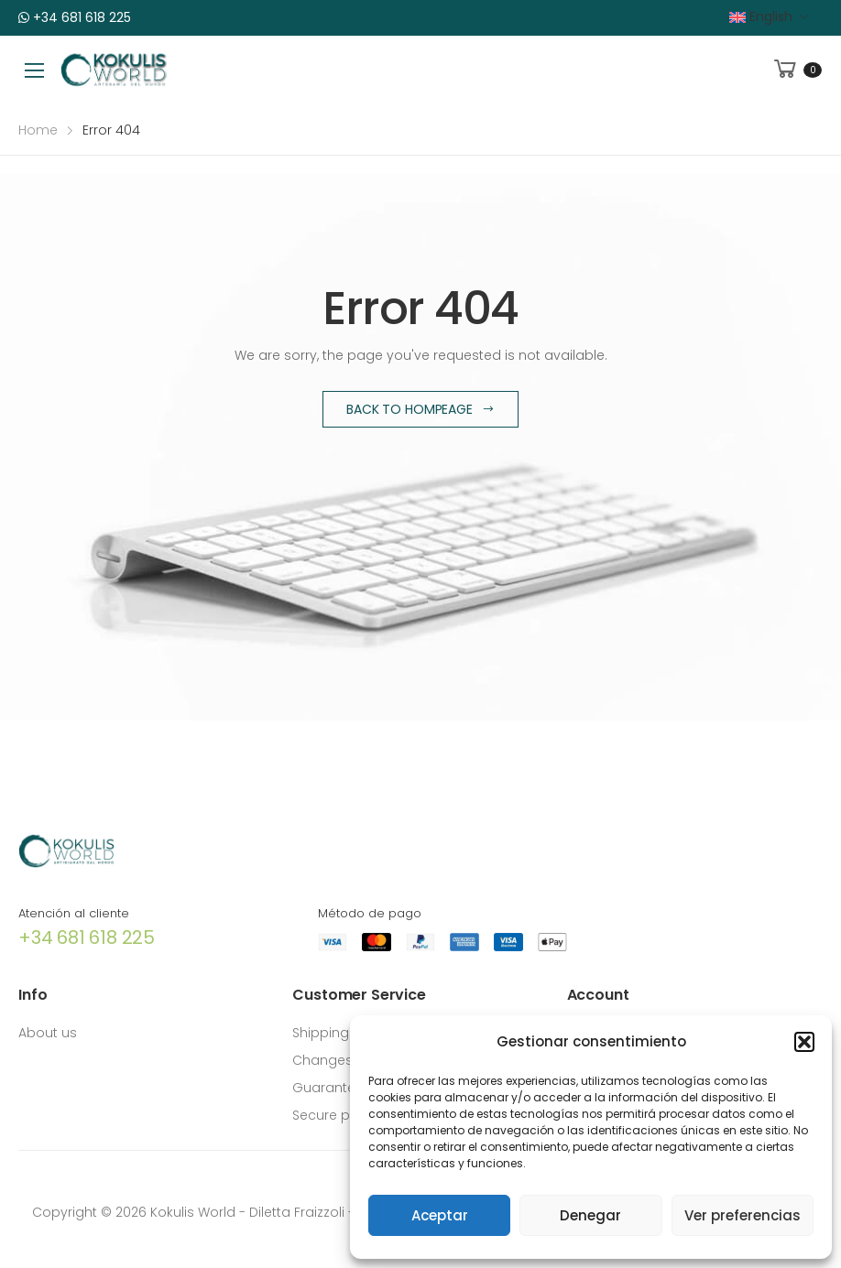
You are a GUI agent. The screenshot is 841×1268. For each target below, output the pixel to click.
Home (38, 130)
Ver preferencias (742, 1215)
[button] (804, 1042)
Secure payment (346, 1115)
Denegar (590, 1215)
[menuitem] (769, 17)
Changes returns (347, 1060)
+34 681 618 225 (74, 17)
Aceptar (439, 1215)
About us (47, 1033)
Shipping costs (340, 1033)
